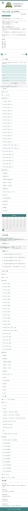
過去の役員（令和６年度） (8, 424)
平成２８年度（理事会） (6, 15)
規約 (4, 430)
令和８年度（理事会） (7, 104)
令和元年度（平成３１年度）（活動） (10, 327)
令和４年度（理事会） (7, 129)
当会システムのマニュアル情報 (8, 477)
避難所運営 (6, 176)
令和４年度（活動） (7, 126)
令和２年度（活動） (7, 138)
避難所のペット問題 (7, 185)
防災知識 (4, 352)
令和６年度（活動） (7, 113)
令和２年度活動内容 (6, 443)
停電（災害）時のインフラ (8, 191)
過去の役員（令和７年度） (8, 427)
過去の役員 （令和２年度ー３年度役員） (10, 411)
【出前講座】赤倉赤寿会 (6, 496)
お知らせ (5, 91)
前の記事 (4, 54)
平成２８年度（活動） (7, 163)
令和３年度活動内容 (6, 446)
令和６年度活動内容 (6, 455)
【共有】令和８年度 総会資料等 (8, 491)
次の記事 (23, 54)
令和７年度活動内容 (6, 458)
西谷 (19, 260)
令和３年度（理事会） (7, 135)
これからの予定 (6, 474)
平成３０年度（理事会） (8, 154)
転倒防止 (5, 204)
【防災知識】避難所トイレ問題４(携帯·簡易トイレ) (13, 266)
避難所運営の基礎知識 (8, 179)
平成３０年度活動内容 (7, 471)
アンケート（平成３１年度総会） (9, 399)
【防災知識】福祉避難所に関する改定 (10, 254)
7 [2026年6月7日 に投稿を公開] (3, 222)
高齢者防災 (5, 188)
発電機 (5, 207)
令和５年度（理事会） (7, 123)
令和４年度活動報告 (6, 449)
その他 (5, 210)
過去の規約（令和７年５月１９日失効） (10, 433)
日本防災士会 (2, 238)
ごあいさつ (5, 405)
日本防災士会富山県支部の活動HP (6, 238)
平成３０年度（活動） (8, 151)
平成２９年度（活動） (8, 157)
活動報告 (5, 98)
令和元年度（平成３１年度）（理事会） (11, 148)
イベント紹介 (5, 277)
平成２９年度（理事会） (8, 160)
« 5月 (3, 230)
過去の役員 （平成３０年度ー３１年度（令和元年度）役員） (14, 418)
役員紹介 (4, 408)
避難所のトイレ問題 (7, 182)
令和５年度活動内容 (6, 452)
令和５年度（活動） (6, 302)
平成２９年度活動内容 (7, 468)
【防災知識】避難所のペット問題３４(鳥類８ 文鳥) (11, 505)
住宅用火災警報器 (7, 198)
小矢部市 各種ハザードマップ (5, 246)
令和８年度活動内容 (6, 461)
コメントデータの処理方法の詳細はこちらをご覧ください (13, 86)
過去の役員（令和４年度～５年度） (9, 421)
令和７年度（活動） (7, 107)
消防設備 (5, 201)
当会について (5, 402)
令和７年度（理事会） (7, 110)
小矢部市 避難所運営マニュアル (6, 248)
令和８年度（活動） (7, 101)
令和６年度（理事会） (7, 116)
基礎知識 (5, 173)
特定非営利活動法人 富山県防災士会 (7, 239)
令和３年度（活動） (7, 132)
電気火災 (4, 377)
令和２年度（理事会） (7, 141)
